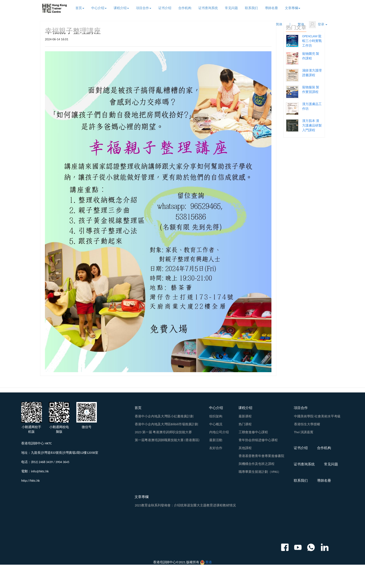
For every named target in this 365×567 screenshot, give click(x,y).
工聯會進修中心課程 (253, 432)
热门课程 (245, 424)
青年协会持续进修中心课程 (258, 440)
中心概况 (215, 424)
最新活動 (215, 440)
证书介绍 (164, 8)
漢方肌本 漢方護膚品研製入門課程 (312, 125)
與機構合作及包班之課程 (256, 464)
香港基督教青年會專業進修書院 (261, 456)
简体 (279, 24)
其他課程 (245, 448)
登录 (318, 24)
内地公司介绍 (219, 432)
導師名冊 (271, 8)
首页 (79, 8)
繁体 (301, 24)
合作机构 (184, 8)
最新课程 (245, 416)
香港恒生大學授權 (307, 424)
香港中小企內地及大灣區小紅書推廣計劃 (164, 416)
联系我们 (251, 8)
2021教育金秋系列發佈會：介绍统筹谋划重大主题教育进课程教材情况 (185, 505)
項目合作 (143, 8)
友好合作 (215, 448)
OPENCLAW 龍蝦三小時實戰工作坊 (312, 41)
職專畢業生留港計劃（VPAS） (260, 472)
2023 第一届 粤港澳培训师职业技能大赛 (163, 432)
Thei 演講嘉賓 (304, 432)
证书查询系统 (208, 8)
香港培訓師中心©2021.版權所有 (176, 562)
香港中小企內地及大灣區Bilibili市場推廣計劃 (166, 424)
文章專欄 (292, 8)
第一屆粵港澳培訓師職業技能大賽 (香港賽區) (167, 440)
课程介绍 (121, 8)
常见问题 (231, 8)
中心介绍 (99, 8)
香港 (208, 562)
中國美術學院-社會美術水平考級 (317, 416)
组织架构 (215, 416)
